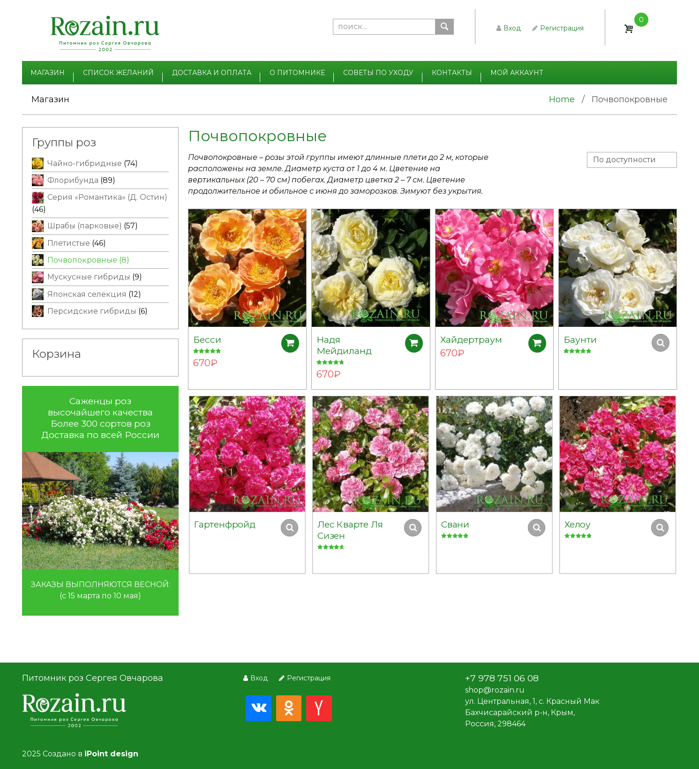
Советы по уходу (378, 72)
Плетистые (68, 243)
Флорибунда (72, 180)
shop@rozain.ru (495, 690)
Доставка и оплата (211, 72)
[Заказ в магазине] (632, 160)
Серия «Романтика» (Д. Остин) (107, 197)
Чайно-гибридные (84, 163)
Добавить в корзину (292, 343)
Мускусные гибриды (88, 276)
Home (562, 99)
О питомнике (297, 72)
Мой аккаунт (516, 72)
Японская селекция (87, 294)
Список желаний (118, 72)
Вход (508, 28)
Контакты (452, 72)
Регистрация (558, 28)
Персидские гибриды (91, 311)
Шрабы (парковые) (84, 225)
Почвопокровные (82, 260)
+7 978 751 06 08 (502, 678)
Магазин (47, 72)
